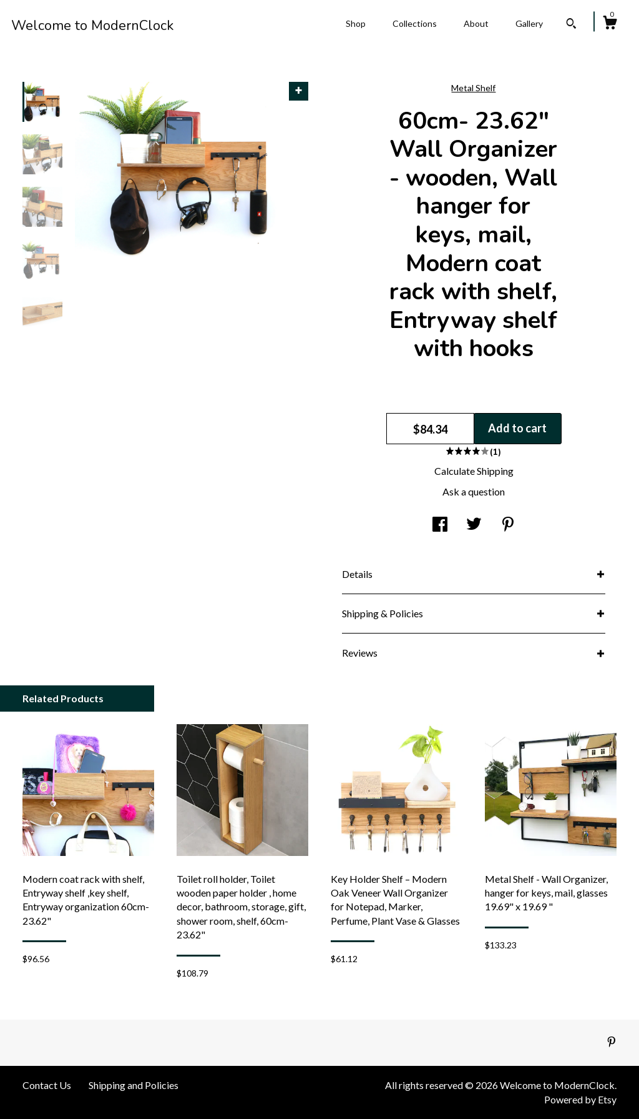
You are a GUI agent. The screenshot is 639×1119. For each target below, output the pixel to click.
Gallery (529, 23)
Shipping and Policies (133, 1085)
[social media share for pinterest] (507, 525)
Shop (356, 23)
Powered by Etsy (580, 1099)
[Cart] (610, 24)
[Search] (571, 25)
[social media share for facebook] (439, 525)
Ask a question (473, 491)
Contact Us (46, 1085)
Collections (415, 23)
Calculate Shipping (474, 471)
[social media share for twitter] (474, 525)
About (476, 23)
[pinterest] (612, 1042)
